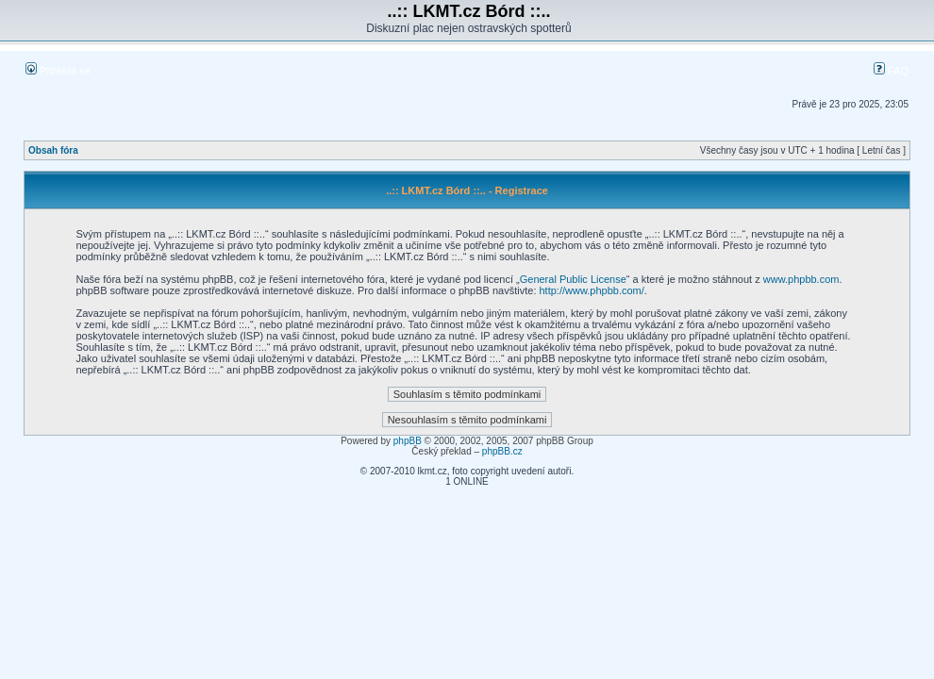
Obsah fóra (53, 150)
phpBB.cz (502, 451)
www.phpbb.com (801, 279)
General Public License (573, 279)
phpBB (407, 441)
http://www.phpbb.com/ (592, 290)
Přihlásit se (58, 70)
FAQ (891, 70)
